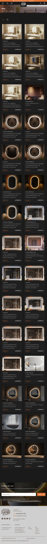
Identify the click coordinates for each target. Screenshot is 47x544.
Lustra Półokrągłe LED (19, 531)
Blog (36, 527)
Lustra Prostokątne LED (20, 532)
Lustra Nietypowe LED (6, 527)
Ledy (29, 527)
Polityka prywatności (30, 538)
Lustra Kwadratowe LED (20, 527)
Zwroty (36, 528)
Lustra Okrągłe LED (19, 529)
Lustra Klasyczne (5, 529)
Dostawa (37, 530)
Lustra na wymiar (5, 11)
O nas (36, 531)
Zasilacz (30, 528)
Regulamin (37, 533)
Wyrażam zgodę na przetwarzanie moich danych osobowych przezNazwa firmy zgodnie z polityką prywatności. (16, 499)
